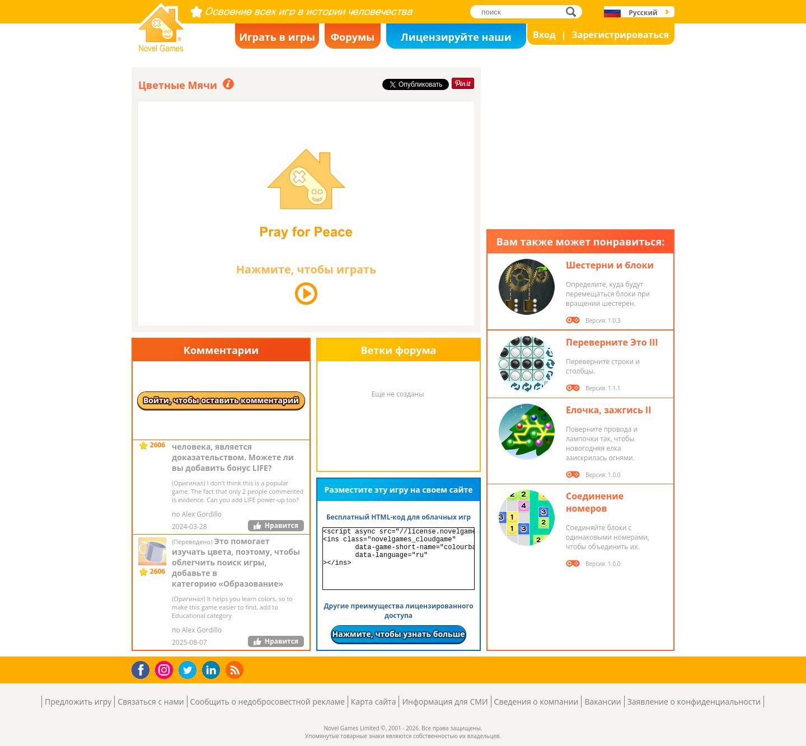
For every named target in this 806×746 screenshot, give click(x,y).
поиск (574, 11)
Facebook (143, 668)
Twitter (189, 671)
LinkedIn (213, 670)
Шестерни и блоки (610, 265)
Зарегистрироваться (620, 35)
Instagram (165, 669)
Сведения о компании (536, 701)
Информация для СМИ (445, 701)
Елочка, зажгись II (608, 410)
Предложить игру (78, 701)
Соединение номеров (595, 502)
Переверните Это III (612, 342)
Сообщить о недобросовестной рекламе (267, 701)
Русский (643, 12)
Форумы (353, 37)
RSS (236, 669)
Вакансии (602, 701)
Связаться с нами (151, 701)
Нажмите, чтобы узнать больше (398, 634)
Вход (544, 35)
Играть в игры (277, 37)
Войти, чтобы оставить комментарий (221, 400)
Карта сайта (373, 701)
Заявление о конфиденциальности (694, 701)
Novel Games (159, 48)
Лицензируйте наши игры (456, 39)
